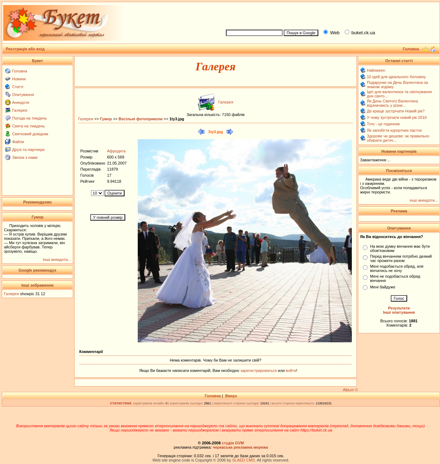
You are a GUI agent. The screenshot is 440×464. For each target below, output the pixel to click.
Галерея (19, 110)
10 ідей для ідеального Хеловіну (396, 77)
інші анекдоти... (57, 259)
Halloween (376, 70)
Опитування (23, 94)
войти (290, 370)
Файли (18, 142)
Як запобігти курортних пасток (394, 130)
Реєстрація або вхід (25, 49)
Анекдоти (20, 102)
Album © (350, 390)
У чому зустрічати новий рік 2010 (397, 117)
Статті (17, 87)
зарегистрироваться (259, 370)
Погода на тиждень (29, 118)
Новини (19, 79)
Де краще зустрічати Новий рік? (396, 111)
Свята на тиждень (28, 126)
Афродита (116, 151)
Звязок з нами (24, 157)
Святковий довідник (30, 134)
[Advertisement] (329, 14)
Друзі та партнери (28, 149)
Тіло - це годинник (383, 124)
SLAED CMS (243, 460)
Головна (19, 71)
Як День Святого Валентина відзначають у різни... (392, 103)
